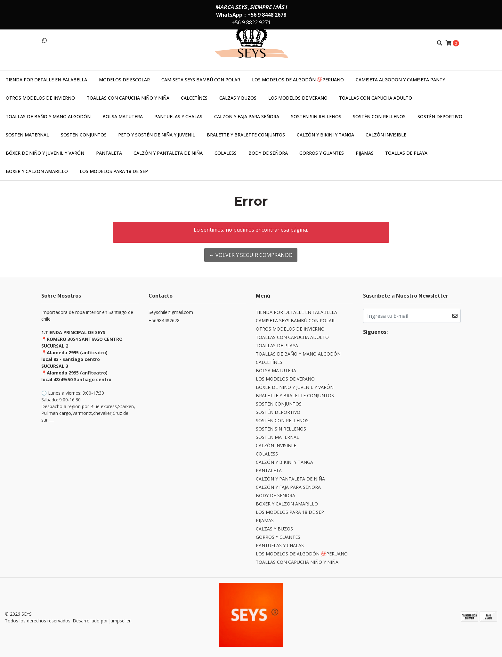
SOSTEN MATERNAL (27, 135)
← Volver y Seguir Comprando (251, 255)
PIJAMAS (365, 153)
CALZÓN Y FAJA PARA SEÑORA (246, 116)
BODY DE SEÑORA (268, 153)
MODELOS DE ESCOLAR (124, 80)
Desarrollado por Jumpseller (102, 621)
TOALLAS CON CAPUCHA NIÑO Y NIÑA (128, 98)
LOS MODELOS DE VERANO (298, 98)
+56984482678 (164, 320)
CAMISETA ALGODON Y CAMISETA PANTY (400, 80)
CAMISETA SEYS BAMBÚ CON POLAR (200, 80)
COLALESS (226, 153)
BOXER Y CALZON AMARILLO (37, 171)
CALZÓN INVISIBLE (386, 135)
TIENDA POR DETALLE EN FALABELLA (46, 80)
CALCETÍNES (194, 98)
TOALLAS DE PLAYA (406, 153)
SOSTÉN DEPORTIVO (439, 116)
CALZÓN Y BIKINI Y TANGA (325, 135)
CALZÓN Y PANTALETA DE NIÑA (168, 153)
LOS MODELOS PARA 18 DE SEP (114, 171)
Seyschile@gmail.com (171, 312)
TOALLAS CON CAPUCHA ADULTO (375, 98)
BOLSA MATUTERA (122, 116)
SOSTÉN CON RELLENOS (379, 116)
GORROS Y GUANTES (321, 153)
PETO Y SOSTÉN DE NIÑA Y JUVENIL (156, 135)
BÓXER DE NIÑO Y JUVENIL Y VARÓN (45, 153)
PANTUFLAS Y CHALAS (178, 116)
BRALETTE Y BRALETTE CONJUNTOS (246, 135)
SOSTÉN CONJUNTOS (84, 135)
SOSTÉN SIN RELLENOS (316, 116)
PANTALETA (109, 153)
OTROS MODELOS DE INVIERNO (40, 98)
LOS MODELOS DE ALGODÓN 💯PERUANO (298, 80)
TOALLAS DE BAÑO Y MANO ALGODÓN (48, 116)
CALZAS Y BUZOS (237, 98)
